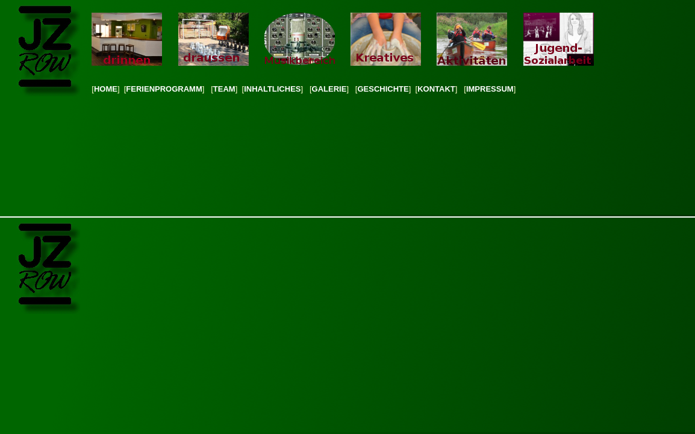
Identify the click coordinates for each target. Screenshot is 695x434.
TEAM (224, 88)
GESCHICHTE (382, 88)
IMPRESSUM (490, 88)
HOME (105, 88)
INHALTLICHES (272, 88)
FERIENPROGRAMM (164, 88)
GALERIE (329, 88)
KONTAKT (436, 88)
